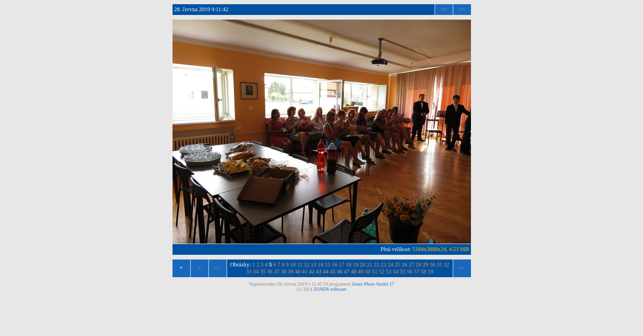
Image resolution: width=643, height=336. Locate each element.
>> (462, 9)
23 (384, 264)
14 (321, 264)
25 (398, 264)
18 (349, 264)
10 (293, 264)
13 (314, 264)
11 (300, 264)
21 (370, 264)
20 (363, 264)
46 (340, 271)
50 (368, 271)
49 (361, 271)
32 (446, 264)
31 (439, 264)
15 (328, 264)
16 (335, 264)
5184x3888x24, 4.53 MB (441, 249)
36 (270, 271)
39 (291, 271)
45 (333, 271)
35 (263, 271)
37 (277, 271)
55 (403, 271)
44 (326, 271)
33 (249, 271)
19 (356, 264)
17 (342, 264)
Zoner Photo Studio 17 (373, 284)
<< (444, 9)
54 (396, 271)
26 (405, 264)
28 (419, 264)
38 (284, 271)
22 (377, 264)
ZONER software (329, 289)
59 (431, 271)
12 (307, 264)
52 (382, 271)
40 (298, 271)
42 (312, 271)
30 (433, 264)
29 (426, 264)
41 (305, 271)
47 (347, 271)
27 (412, 264)
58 (424, 271)
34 (256, 271)
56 (410, 271)
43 (319, 271)
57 (417, 271)
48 (354, 271)
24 (391, 264)
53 (389, 271)
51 (375, 271)
